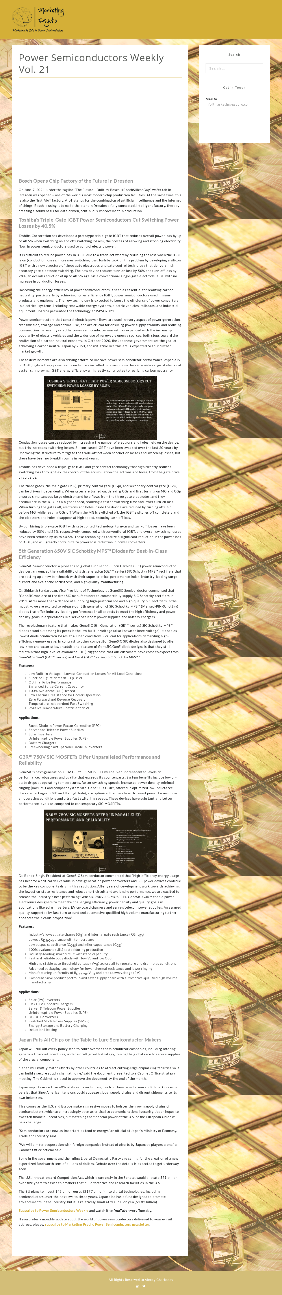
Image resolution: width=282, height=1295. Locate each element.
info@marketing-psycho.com (228, 104)
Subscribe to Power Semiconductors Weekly (53, 1210)
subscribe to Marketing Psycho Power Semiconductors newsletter (97, 1224)
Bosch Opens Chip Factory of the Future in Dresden (76, 181)
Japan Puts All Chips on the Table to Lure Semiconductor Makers (90, 1040)
